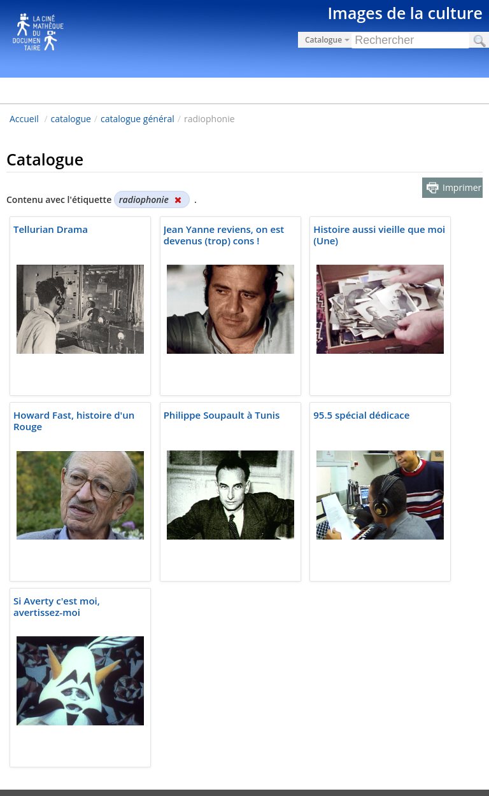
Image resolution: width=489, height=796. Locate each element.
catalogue (71, 119)
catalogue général (137, 119)
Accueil (24, 119)
